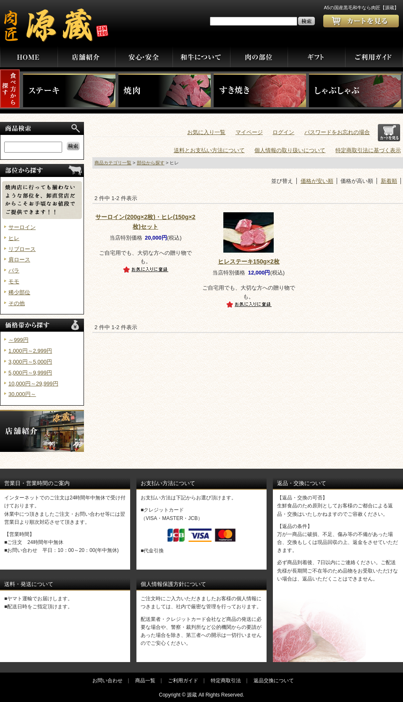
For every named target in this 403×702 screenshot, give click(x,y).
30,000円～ (22, 394)
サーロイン (22, 227)
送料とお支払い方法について (209, 150)
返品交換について (274, 681)
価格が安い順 (317, 181)
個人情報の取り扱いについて (289, 150)
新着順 (389, 181)
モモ (13, 281)
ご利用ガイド (183, 681)
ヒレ (13, 238)
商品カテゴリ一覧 (112, 162)
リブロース (22, 249)
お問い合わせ (107, 681)
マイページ (249, 132)
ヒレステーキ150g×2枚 (249, 261)
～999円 (18, 340)
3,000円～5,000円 (30, 362)
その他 (16, 303)
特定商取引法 (226, 681)
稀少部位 (19, 292)
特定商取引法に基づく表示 (368, 150)
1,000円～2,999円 (30, 351)
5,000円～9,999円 (30, 372)
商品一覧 (145, 681)
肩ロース (19, 259)
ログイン (283, 132)
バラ (13, 270)
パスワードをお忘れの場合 (337, 132)
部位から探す (151, 162)
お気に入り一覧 (206, 132)
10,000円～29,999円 (33, 383)
